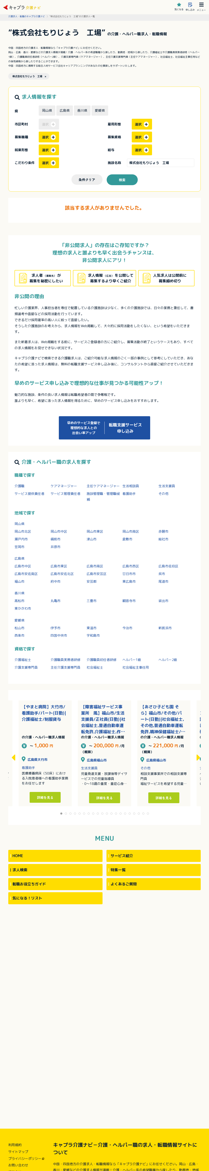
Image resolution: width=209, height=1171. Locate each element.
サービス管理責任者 (65, 493)
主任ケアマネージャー (103, 486)
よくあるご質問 (124, 884)
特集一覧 (118, 869)
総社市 (163, 539)
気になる (179, 7)
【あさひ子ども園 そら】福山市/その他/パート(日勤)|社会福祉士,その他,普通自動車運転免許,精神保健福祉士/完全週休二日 (162, 719)
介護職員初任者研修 (101, 659)
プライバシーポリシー (24, 1158)
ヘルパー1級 (131, 659)
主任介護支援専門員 (65, 667)
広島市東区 (59, 566)
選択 (142, 124)
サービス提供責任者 (29, 493)
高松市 (19, 600)
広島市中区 (22, 566)
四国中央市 (59, 635)
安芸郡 (92, 581)
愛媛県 (19, 620)
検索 (122, 179)
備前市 (55, 539)
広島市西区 (130, 566)
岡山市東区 (95, 531)
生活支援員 (166, 486)
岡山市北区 (22, 531)
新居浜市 (165, 628)
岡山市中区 (59, 531)
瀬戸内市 (21, 539)
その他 (163, 493)
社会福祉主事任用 (135, 667)
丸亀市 (55, 600)
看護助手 (129, 493)
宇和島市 (93, 635)
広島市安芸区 (96, 573)
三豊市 (92, 600)
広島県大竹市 (34, 759)
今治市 (127, 628)
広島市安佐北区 (62, 573)
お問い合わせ (18, 1165)
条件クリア (87, 179)
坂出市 (163, 600)
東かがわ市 (22, 608)
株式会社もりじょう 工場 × (29, 76)
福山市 (19, 581)
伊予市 (55, 628)
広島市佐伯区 (168, 566)
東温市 (92, 628)
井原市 (55, 547)
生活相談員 (130, 486)
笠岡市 (19, 547)
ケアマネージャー (64, 486)
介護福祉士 (22, 659)
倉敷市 (127, 539)
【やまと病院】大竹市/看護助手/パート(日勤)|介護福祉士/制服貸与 (44, 713)
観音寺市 (129, 600)
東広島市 (129, 581)
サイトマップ (18, 1151)
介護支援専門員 (26, 667)
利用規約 (15, 1145)
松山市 (19, 628)
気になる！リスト (27, 898)
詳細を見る (104, 797)
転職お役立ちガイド (29, 884)
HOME (17, 855)
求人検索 (19, 869)
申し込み (190, 6)
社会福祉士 (95, 667)
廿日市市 (129, 573)
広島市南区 (95, 566)
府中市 (55, 581)
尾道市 (163, 581)
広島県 (19, 558)
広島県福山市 (94, 760)
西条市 (19, 635)
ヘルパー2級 (167, 659)
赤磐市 (163, 531)
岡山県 (19, 523)
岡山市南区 (130, 531)
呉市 (161, 573)
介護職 (19, 486)
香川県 (19, 593)
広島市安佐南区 (26, 573)
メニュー (201, 7)
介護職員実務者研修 (65, 659)
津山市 (92, 539)
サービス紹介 (122, 855)
